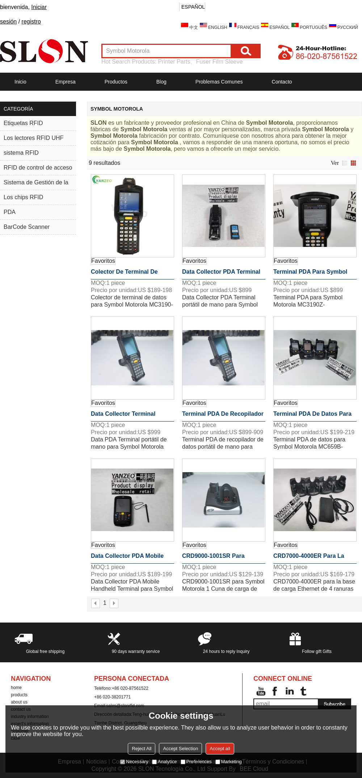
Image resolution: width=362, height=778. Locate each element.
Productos (116, 82)
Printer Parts (174, 62)
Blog (161, 82)
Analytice (164, 761)
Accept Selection (180, 748)
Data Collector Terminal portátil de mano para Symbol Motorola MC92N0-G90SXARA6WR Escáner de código (132, 416)
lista (344, 163)
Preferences (196, 761)
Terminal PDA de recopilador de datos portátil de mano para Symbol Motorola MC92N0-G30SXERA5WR (223, 416)
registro (31, 21)
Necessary (134, 761)
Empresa (65, 82)
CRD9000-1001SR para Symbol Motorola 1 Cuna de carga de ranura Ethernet (220, 558)
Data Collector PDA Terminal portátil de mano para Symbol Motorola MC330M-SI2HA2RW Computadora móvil (223, 274)
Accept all (220, 748)
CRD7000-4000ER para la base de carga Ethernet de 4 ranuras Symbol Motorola (313, 558)
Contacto (282, 82)
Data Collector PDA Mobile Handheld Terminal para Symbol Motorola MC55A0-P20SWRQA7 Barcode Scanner (127, 558)
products (19, 694)
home (16, 687)
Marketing (228, 761)
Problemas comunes (219, 82)
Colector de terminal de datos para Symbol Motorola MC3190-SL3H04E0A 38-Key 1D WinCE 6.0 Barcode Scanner (130, 274)
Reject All (141, 748)
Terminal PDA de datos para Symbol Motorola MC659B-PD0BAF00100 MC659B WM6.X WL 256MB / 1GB (312, 416)
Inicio (20, 82)
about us (19, 702)
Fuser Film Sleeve (219, 62)
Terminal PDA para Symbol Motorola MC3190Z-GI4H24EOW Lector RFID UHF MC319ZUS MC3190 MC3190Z (314, 274)
